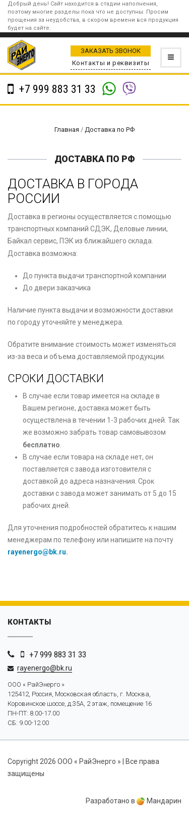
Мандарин (159, 801)
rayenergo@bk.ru (37, 552)
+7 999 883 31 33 (56, 89)
